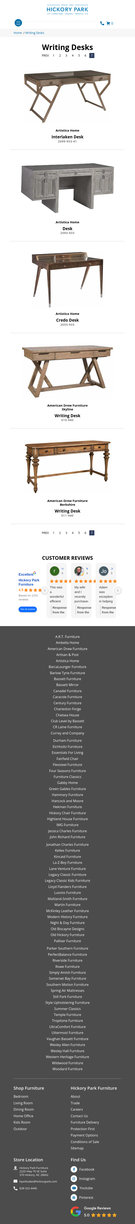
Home (18, 33)
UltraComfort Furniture (67, 1027)
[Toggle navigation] (18, 22)
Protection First (83, 1129)
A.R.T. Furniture (67, 637)
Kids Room (22, 1122)
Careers (77, 1109)
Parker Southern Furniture (67, 948)
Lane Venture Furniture (67, 869)
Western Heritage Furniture (67, 1057)
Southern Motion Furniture (67, 984)
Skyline (67, 409)
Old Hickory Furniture (67, 935)
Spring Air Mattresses (67, 990)
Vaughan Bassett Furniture (67, 1039)
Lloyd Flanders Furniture (67, 887)
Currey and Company (67, 733)
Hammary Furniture (67, 795)
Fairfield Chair (67, 759)
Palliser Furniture (67, 941)
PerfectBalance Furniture (67, 954)
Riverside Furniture (67, 960)
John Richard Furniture (67, 837)
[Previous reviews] (44, 590)
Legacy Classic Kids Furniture (67, 880)
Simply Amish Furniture (67, 972)
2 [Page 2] (60, 55)
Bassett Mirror (67, 685)
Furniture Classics (67, 777)
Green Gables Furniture (67, 789)
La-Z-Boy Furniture (67, 862)
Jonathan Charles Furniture (67, 844)
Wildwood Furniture (67, 1063)
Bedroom (21, 1096)
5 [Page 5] (79, 55)
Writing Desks (34, 33)
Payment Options (84, 1135)
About (75, 1096)
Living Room (23, 1103)
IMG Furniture (67, 825)
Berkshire (67, 504)
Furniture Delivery (85, 1122)
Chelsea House (67, 715)
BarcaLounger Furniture (67, 667)
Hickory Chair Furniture (67, 813)
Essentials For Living (67, 752)
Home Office (23, 1116)
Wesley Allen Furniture (67, 1045)
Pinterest (86, 1197)
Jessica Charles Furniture (67, 831)
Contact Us (79, 1116)
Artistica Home (67, 130)
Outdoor (20, 1129)
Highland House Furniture (67, 819)
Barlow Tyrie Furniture (67, 673)
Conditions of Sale (85, 1142)
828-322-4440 (28, 1188)
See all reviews (27, 609)
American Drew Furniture (67, 405)
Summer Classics (67, 1009)
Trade (75, 1103)
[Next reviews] (117, 590)
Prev (45, 55)
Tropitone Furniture (67, 1020)
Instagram (87, 1178)
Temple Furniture (67, 1015)
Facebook (86, 1169)
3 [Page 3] (66, 55)
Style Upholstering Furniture (67, 1002)
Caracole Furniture (67, 697)
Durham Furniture (67, 740)
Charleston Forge (67, 709)
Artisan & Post (67, 655)
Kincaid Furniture (67, 856)
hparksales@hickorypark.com (38, 1181)
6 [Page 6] (85, 55)
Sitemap (77, 1148)
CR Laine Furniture (67, 727)
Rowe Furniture (67, 966)
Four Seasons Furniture (67, 771)
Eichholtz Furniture (68, 747)
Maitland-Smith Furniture (67, 899)
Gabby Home (67, 783)
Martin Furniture (67, 905)
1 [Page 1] (54, 55)
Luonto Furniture (67, 893)
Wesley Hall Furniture (67, 1051)
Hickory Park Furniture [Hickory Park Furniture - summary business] (29, 582)
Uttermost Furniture (67, 1033)
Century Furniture (68, 703)
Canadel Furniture (67, 691)
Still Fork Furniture (67, 997)
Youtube (86, 1188)
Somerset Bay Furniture (67, 978)
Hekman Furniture (67, 807)
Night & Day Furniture (67, 923)
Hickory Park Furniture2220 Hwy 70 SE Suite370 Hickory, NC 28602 (33, 1171)
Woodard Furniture (67, 1069)
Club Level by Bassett (67, 721)
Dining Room (24, 1109)
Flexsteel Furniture (67, 765)
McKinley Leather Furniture (67, 911)
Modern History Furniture (67, 917)
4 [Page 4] (73, 55)
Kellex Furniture (67, 850)
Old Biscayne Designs (67, 929)
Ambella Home (67, 642)
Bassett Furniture (67, 679)
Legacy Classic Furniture (67, 874)
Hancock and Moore (67, 801)
